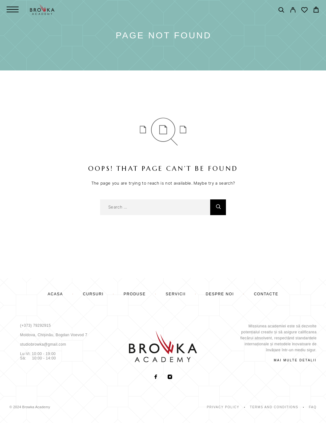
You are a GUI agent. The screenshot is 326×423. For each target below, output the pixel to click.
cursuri (93, 294)
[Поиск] (281, 10)
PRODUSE (135, 294)
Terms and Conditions (274, 407)
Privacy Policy (223, 407)
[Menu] (12, 9)
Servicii (176, 294)
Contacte (266, 294)
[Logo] (42, 9)
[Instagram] (170, 377)
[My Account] (292, 10)
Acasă (55, 294)
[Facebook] (156, 377)
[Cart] (316, 10)
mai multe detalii (295, 360)
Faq (313, 407)
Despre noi (220, 294)
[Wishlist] (304, 10)
